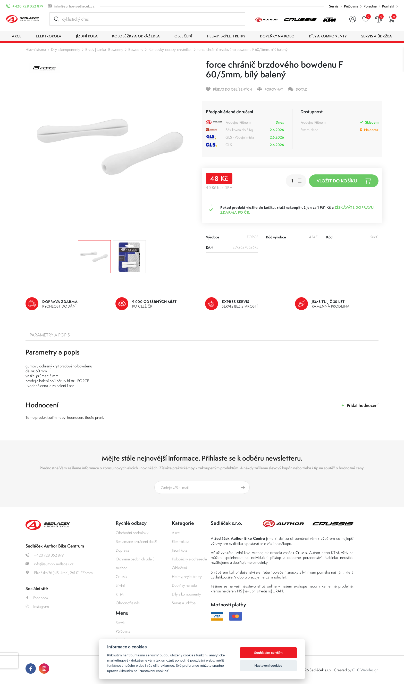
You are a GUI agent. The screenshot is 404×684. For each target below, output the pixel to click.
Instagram (37, 606)
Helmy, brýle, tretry (187, 576)
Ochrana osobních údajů (135, 559)
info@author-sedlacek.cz (74, 6)
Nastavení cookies (268, 665)
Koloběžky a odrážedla (189, 559)
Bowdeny (135, 49)
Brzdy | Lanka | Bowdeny (104, 49)
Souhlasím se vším (268, 653)
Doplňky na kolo (184, 585)
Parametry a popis (50, 335)
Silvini (120, 585)
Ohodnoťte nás (128, 602)
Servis (334, 6)
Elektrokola (180, 541)
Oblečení (179, 567)
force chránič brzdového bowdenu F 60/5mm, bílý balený (242, 49)
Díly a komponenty (65, 49)
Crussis (121, 576)
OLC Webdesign (365, 669)
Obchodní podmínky (132, 532)
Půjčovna (351, 6)
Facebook (37, 597)
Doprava (122, 550)
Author (121, 567)
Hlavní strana (36, 49)
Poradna (370, 6)
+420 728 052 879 (27, 6)
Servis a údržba (184, 602)
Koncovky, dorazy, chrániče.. (170, 49)
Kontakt (388, 6)
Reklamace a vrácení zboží (136, 541)
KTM (120, 594)
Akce (176, 532)
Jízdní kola (179, 550)
